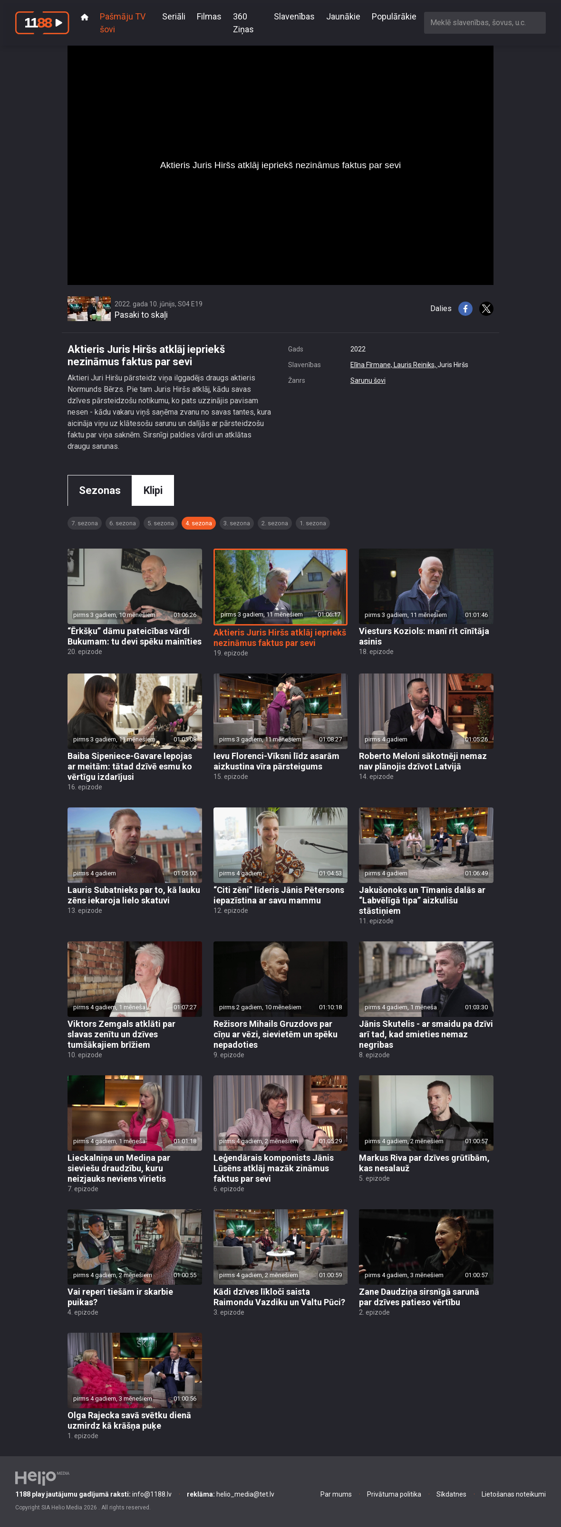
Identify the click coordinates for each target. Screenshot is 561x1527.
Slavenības (294, 16)
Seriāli (173, 16)
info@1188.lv (93, 1494)
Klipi (153, 490)
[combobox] (485, 22)
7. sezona (84, 523)
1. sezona (313, 523)
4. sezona (198, 523)
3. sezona (236, 523)
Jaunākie (343, 16)
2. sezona (274, 523)
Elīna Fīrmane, (372, 365)
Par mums (336, 1494)
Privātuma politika (394, 1494)
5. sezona (160, 523)
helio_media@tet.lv (230, 1494)
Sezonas (100, 490)
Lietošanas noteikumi (514, 1494)
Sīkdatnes (451, 1494)
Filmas (209, 16)
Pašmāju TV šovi (122, 22)
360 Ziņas (243, 22)
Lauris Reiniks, (415, 365)
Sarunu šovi (368, 380)
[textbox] (485, 22)
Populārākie (394, 16)
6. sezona (122, 523)
